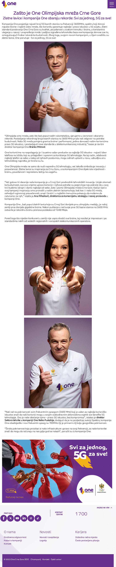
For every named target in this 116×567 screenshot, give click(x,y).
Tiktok (38, 518)
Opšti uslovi (56, 559)
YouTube (17, 518)
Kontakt (7, 543)
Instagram (31, 518)
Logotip (43, 540)
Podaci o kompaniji (13, 540)
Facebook (3, 518)
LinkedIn (24, 518)
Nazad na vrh (103, 508)
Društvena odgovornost (15, 537)
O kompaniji (36, 559)
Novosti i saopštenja (49, 537)
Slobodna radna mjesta (86, 537)
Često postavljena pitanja (87, 540)
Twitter (10, 518)
